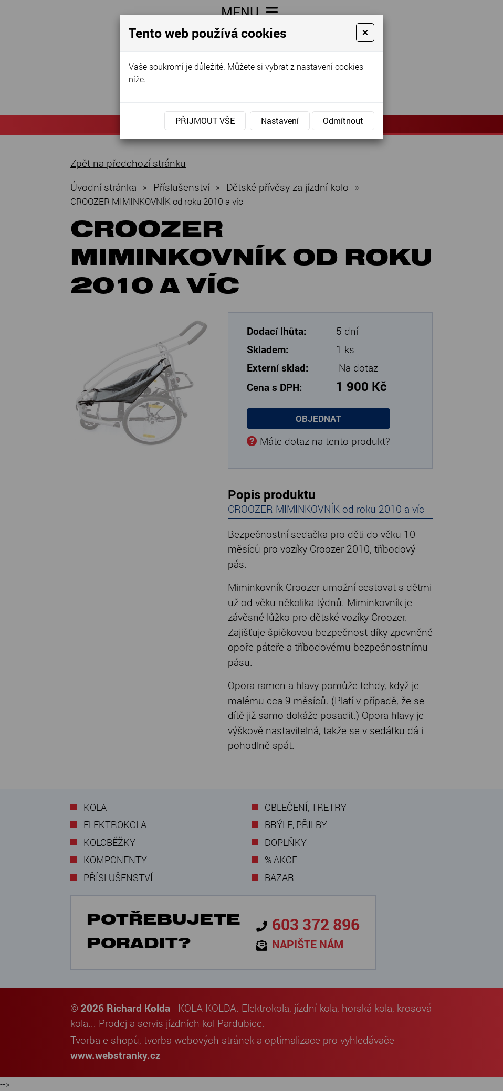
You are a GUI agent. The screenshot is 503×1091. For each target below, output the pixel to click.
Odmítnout (343, 120)
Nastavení (280, 120)
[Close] (365, 32)
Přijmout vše (205, 120)
